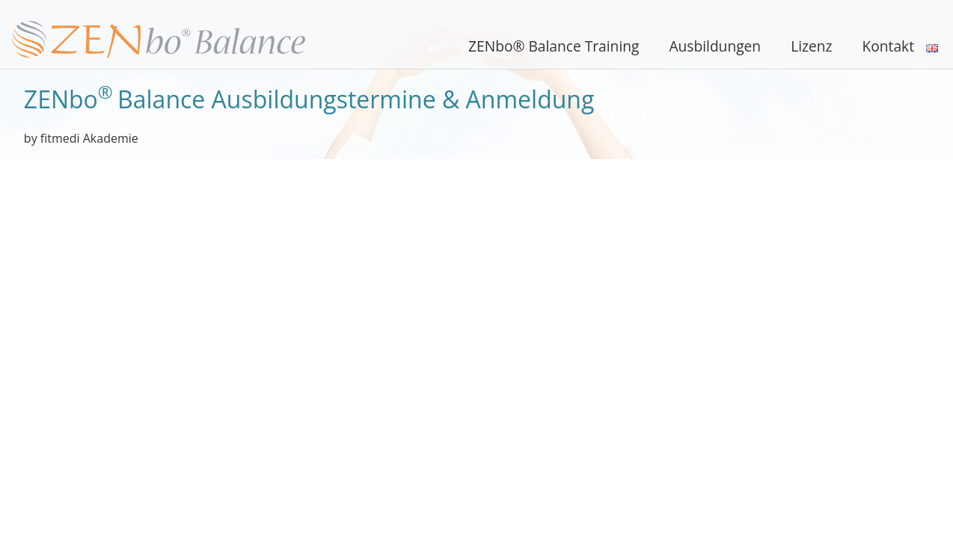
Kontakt (888, 46)
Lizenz (811, 46)
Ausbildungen (715, 46)
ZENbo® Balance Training (553, 46)
